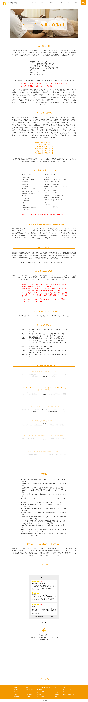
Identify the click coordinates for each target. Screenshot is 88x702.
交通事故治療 (40, 692)
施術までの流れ (17, 697)
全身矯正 (39, 689)
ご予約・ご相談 (29, 689)
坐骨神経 (57, 694)
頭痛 (56, 697)
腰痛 (27, 692)
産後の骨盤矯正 (29, 694)
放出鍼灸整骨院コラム (68, 694)
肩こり (56, 692)
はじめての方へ (17, 689)
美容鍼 (56, 687)
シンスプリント (67, 689)
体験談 (15, 694)
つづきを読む (44, 376)
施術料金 (16, 692)
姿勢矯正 (39, 694)
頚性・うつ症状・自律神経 (44, 687)
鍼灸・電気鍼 (40, 697)
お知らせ (28, 687)
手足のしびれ (66, 692)
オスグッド (66, 687)
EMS (56, 689)
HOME (15, 687)
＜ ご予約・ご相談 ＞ (44, 564)
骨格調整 (28, 697)
